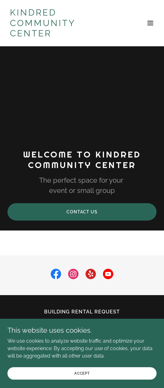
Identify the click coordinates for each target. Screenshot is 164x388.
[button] (150, 23)
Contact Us (82, 211)
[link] (59, 35)
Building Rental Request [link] (82, 312)
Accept (82, 382)
